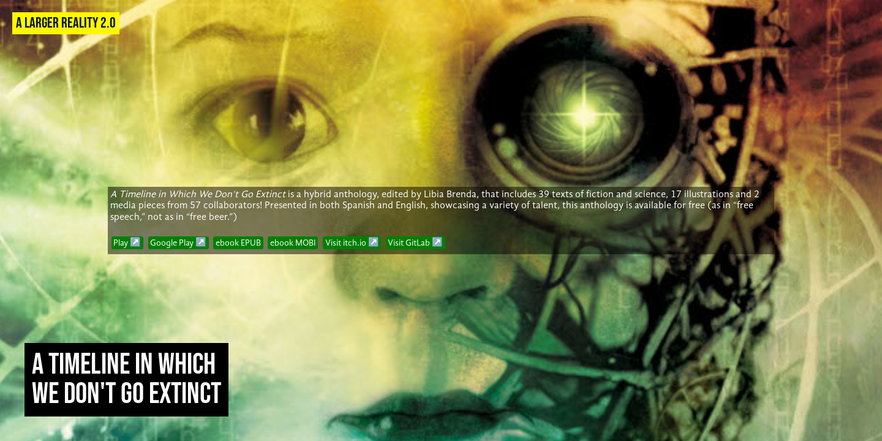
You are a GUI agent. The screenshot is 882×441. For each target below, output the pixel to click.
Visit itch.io (345, 242)
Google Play (172, 242)
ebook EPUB (238, 242)
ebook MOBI (293, 242)
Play (120, 242)
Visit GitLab (409, 242)
